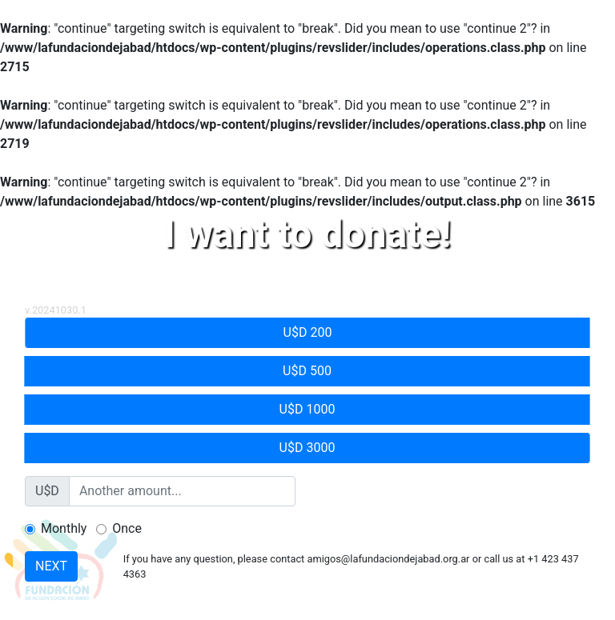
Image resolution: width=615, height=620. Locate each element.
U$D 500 (307, 370)
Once (127, 528)
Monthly (63, 528)
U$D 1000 (307, 408)
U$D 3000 (307, 446)
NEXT (51, 566)
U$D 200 (307, 331)
